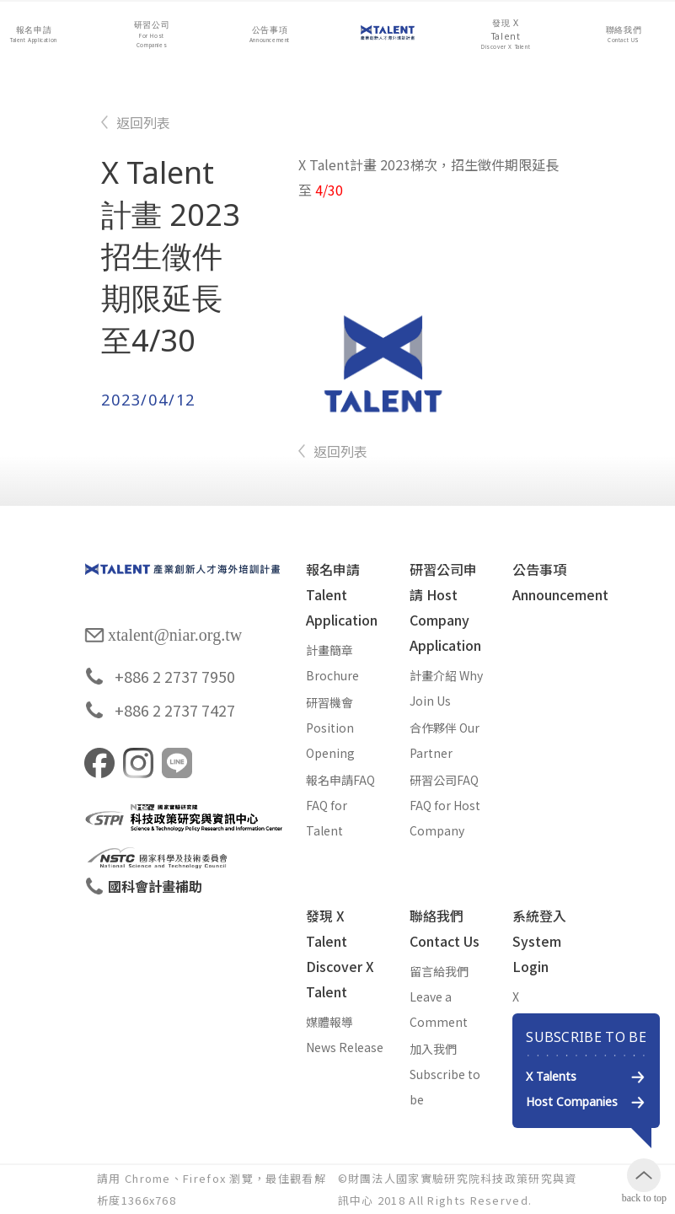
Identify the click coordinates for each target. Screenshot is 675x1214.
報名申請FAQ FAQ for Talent (340, 805)
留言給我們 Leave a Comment (439, 996)
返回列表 (143, 122)
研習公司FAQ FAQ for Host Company (445, 805)
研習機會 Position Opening (330, 727)
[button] (33, 35)
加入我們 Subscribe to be (445, 1074)
